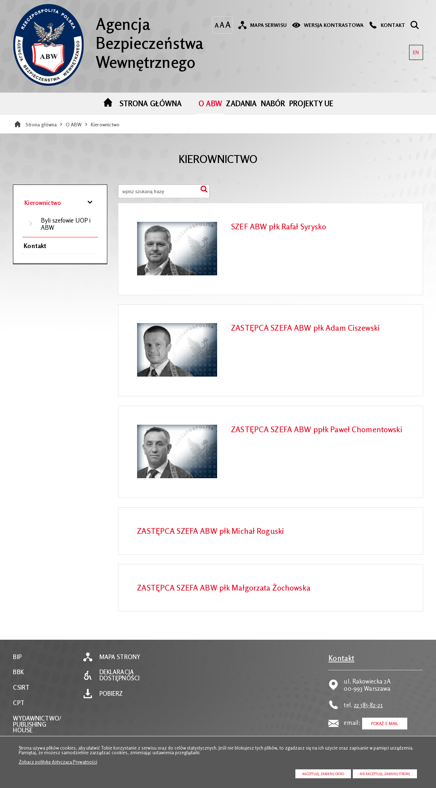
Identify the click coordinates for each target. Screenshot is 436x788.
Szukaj (203, 190)
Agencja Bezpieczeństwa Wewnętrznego (108, 37)
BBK (18, 672)
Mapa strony (119, 657)
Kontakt (35, 246)
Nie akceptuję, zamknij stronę (385, 774)
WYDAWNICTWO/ (37, 718)
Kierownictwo (105, 124)
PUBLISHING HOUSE (29, 728)
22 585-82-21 (368, 705)
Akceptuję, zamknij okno (323, 774)
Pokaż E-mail (385, 723)
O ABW (74, 124)
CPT (18, 703)
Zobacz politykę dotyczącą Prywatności (58, 762)
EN (414, 50)
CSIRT (21, 688)
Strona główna (41, 124)
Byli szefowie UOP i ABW (65, 224)
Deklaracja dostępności (119, 675)
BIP (17, 657)
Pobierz (111, 694)
